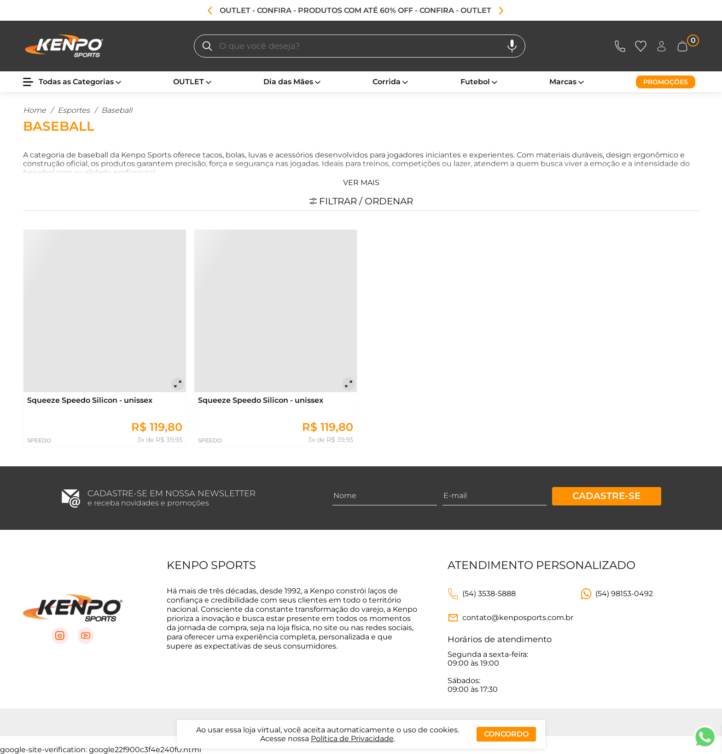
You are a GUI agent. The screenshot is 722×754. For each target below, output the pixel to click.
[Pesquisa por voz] (512, 46)
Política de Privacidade (352, 738)
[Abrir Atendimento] (620, 46)
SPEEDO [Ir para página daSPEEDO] (39, 440)
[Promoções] (665, 81)
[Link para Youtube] (85, 635)
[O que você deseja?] (207, 46)
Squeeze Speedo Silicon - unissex (89, 400)
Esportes (74, 110)
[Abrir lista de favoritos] (642, 46)
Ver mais (361, 182)
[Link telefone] (482, 593)
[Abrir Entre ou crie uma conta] (661, 46)
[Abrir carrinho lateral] (687, 46)
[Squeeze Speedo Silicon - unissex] (104, 311)
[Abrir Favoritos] (640, 46)
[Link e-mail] (510, 617)
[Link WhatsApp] (617, 593)
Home (34, 110)
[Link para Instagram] (60, 635)
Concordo (506, 734)
